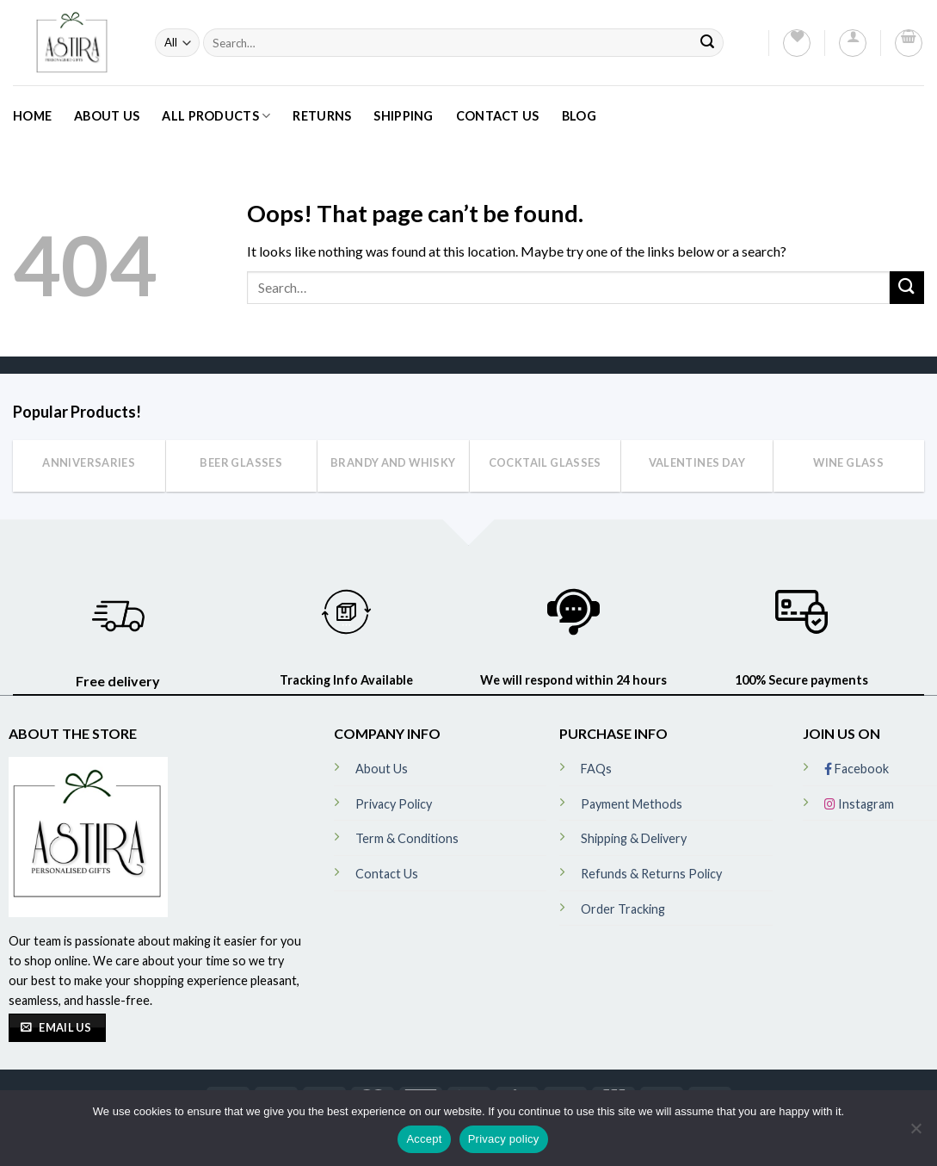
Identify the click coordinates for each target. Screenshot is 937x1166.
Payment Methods (631, 804)
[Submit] (707, 42)
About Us (106, 116)
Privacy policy (503, 1138)
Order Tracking (623, 909)
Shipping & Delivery (634, 838)
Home (32, 116)
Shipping (403, 116)
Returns (322, 116)
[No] (915, 1133)
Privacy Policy (393, 804)
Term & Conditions (407, 838)
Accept (423, 1138)
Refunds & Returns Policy (651, 873)
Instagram (859, 804)
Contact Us (497, 116)
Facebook (856, 768)
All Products (216, 116)
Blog (579, 116)
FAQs (596, 768)
